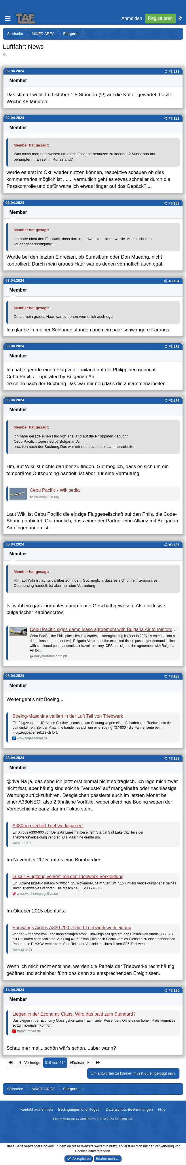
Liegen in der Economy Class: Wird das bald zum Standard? (74, 1014)
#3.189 (174, 758)
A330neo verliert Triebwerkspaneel (47, 825)
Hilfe (162, 1109)
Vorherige (29, 1062)
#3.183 (174, 203)
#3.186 (174, 401)
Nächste (80, 1062)
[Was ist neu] (180, 18)
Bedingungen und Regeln (79, 1109)
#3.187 (174, 545)
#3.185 (174, 347)
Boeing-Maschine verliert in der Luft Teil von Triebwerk (67, 716)
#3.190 (174, 990)
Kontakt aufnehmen (36, 1109)
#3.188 (174, 676)
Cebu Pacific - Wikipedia (54, 490)
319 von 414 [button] (55, 1062)
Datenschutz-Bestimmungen (129, 1109)
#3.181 (174, 72)
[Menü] (7, 19)
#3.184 (174, 281)
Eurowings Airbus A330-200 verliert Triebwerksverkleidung (71, 927)
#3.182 (174, 118)
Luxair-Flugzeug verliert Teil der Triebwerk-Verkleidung (68, 876)
